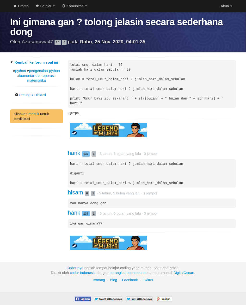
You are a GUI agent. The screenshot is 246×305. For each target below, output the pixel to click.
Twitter (148, 280)
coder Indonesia (83, 273)
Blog (113, 280)
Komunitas (74, 6)
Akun (226, 6)
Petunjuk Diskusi (30, 95)
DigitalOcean (183, 273)
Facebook (130, 280)
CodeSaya (75, 268)
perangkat (118, 273)
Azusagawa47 (38, 41)
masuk (34, 114)
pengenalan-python (44, 71)
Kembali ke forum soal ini (34, 62)
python (20, 71)
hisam (76, 192)
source (141, 273)
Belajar (45, 6)
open (131, 273)
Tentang (98, 280)
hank (75, 153)
